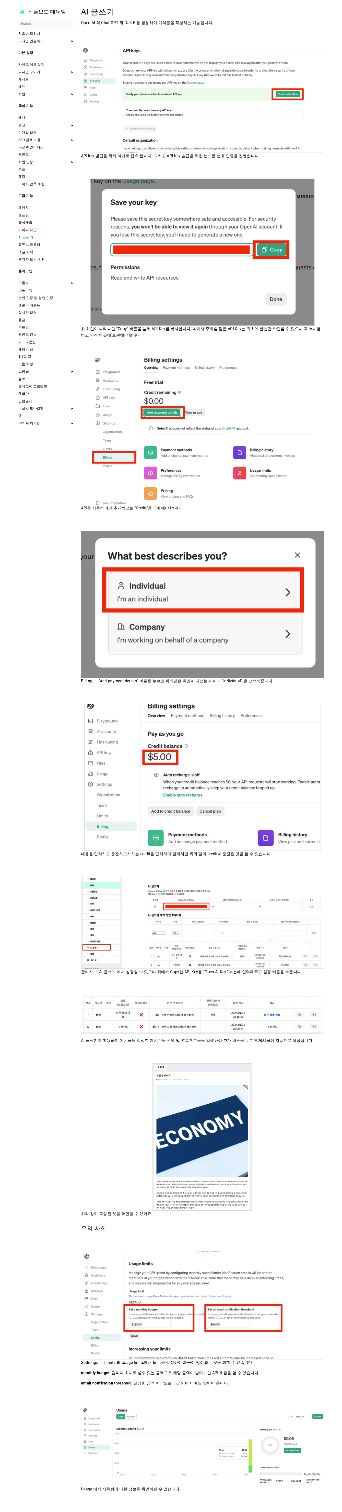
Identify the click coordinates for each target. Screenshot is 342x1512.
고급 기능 (25, 196)
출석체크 (25, 222)
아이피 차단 (27, 230)
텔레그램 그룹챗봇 (32, 386)
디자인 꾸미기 (29, 72)
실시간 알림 (27, 312)
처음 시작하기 (29, 34)
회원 (21, 94)
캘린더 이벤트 (29, 305)
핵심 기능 (25, 106)
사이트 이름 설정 (31, 64)
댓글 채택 (25, 252)
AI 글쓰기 (25, 237)
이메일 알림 (27, 132)
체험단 (23, 394)
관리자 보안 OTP (31, 259)
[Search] (45, 23)
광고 (21, 125)
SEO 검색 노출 (29, 140)
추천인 (23, 327)
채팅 (21, 177)
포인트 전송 (27, 334)
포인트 (23, 154)
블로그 (23, 379)
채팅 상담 (25, 349)
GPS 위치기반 (29, 423)
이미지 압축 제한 (31, 184)
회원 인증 (25, 162)
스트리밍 (25, 290)
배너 (21, 117)
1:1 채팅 (24, 357)
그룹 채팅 (25, 364)
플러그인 (25, 271)
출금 (21, 320)
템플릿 (23, 215)
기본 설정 (25, 53)
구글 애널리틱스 (31, 147)
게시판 (23, 79)
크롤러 (23, 283)
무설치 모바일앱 (31, 408)
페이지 (23, 207)
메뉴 (21, 87)
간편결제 (25, 401)
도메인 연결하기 (31, 41)
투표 (21, 169)
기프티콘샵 (27, 342)
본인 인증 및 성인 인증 (35, 298)
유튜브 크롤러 (29, 244)
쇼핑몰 (23, 371)
